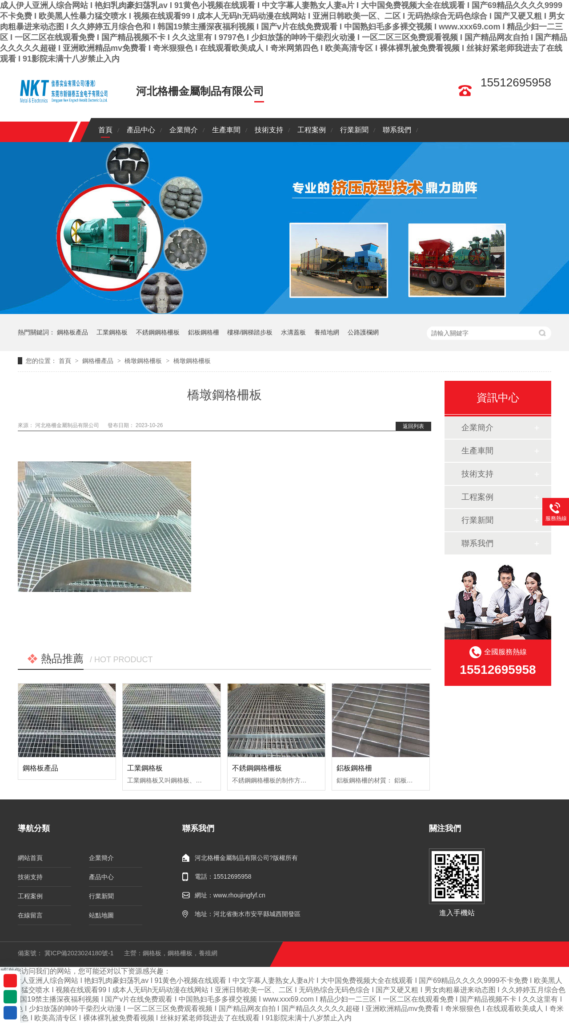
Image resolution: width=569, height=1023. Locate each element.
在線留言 (30, 915)
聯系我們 (397, 130)
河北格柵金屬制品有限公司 (67, 425)
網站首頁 (30, 857)
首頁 (105, 130)
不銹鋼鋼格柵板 (158, 332)
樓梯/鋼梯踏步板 (249, 332)
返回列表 (413, 426)
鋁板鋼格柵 (203, 332)
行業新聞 (354, 130)
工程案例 (311, 130)
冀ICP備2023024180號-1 (79, 953)
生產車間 (226, 130)
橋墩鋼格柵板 (143, 360)
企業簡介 (183, 130)
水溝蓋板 (293, 332)
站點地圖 (101, 915)
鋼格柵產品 (97, 360)
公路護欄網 (363, 332)
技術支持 (269, 130)
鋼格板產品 (72, 332)
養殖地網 (326, 332)
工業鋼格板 (112, 332)
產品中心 (141, 130)
